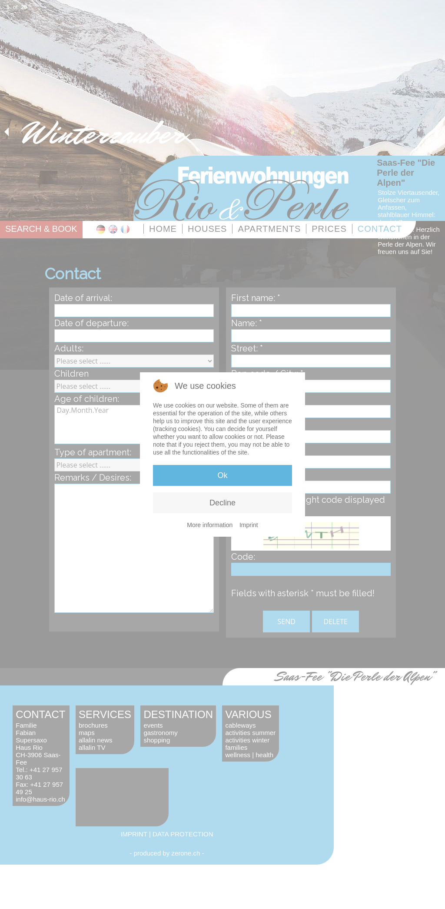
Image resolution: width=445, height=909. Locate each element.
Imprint (248, 524)
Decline (222, 502)
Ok (222, 475)
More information (209, 524)
